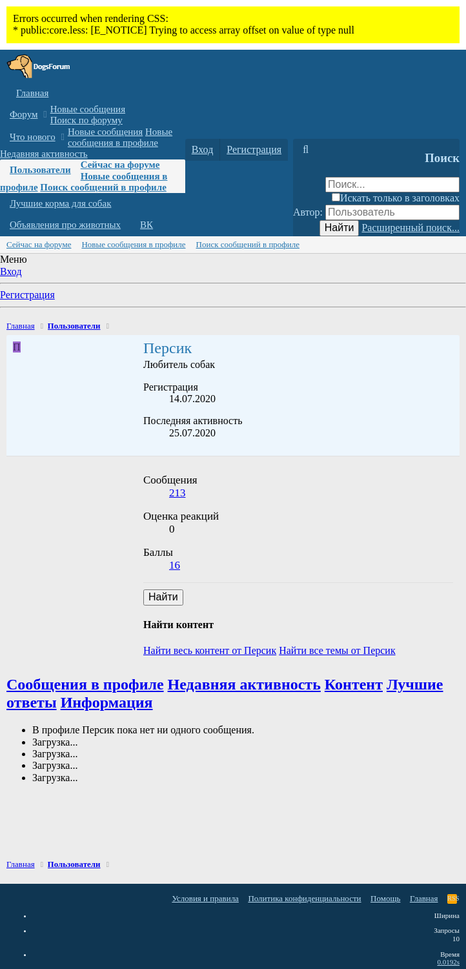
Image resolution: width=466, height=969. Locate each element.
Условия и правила (205, 898)
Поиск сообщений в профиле (103, 187)
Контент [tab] (354, 684)
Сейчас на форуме (120, 164)
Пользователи (40, 170)
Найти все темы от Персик (337, 650)
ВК (146, 224)
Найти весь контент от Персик (209, 650)
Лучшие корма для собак (60, 203)
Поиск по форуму (86, 120)
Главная (32, 93)
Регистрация (27, 294)
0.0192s (448, 962)
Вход (11, 271)
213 (177, 493)
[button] (45, 114)
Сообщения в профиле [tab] (85, 684)
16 (174, 565)
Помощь (385, 898)
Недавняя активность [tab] (244, 684)
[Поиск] (305, 150)
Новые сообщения (87, 109)
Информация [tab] (107, 702)
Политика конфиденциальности (304, 898)
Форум (23, 114)
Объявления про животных (65, 224)
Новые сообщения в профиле (120, 137)
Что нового (33, 137)
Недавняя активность (44, 153)
